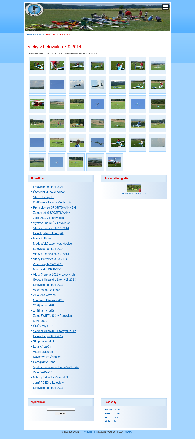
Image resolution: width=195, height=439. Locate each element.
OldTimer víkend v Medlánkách (53, 202)
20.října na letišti (44, 305)
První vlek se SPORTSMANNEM (54, 207)
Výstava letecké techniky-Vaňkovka (56, 367)
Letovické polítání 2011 (48, 387)
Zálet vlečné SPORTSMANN (51, 212)
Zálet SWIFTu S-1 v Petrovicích (53, 315)
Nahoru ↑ (129, 432)
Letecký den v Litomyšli (48, 233)
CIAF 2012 (40, 320)
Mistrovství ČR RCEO (47, 269)
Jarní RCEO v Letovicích (49, 382)
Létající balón (42, 346)
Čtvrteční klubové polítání (49, 192)
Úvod (28, 34)
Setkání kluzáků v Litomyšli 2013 (54, 279)
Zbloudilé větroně (44, 295)
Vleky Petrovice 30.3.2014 (50, 259)
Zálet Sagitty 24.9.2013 (48, 264)
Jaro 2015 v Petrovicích (48, 217)
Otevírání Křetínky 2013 (48, 300)
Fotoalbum (38, 34)
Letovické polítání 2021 (48, 187)
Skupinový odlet (43, 341)
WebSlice (88, 432)
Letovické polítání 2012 (48, 336)
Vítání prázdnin (43, 351)
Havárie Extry (42, 238)
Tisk (96, 432)
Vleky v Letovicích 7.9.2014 (51, 228)
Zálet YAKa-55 (42, 372)
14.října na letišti (44, 310)
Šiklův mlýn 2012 (44, 326)
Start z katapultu (43, 197)
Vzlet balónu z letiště (46, 290)
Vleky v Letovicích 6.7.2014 (51, 253)
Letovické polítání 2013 (48, 284)
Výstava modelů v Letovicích (51, 223)
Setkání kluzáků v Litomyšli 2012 (54, 331)
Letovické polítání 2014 (48, 248)
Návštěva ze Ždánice (47, 356)
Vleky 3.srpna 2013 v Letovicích (54, 274)
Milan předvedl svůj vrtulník (51, 377)
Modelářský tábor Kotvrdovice (52, 243)
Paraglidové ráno (44, 362)
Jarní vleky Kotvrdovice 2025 (134, 193)
